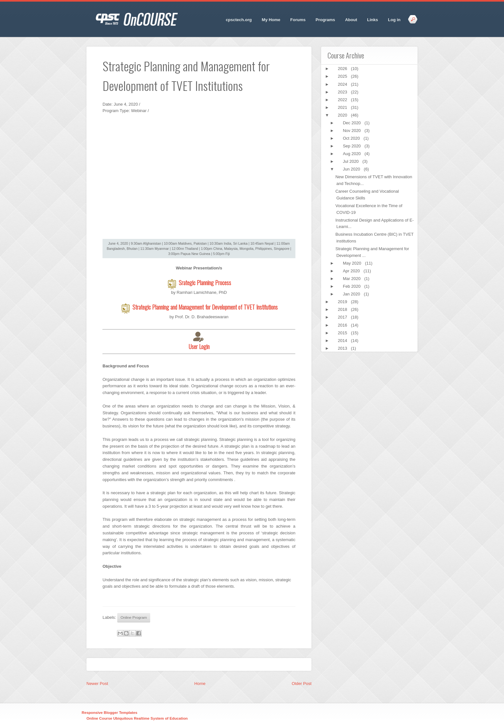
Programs (325, 19)
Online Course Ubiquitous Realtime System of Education (137, 718)
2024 (343, 84)
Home (200, 683)
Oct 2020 (352, 138)
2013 (343, 348)
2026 (343, 68)
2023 (343, 92)
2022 (343, 99)
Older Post (301, 683)
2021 (343, 107)
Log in (394, 19)
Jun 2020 (352, 169)
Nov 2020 (352, 130)
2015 (343, 332)
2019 (343, 301)
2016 (343, 325)
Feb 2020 (352, 286)
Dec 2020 (352, 122)
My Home (271, 19)
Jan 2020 (352, 294)
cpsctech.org (239, 19)
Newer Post (97, 683)
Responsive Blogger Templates (109, 712)
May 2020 (353, 263)
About (351, 19)
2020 (343, 115)
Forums (298, 19)
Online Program (134, 617)
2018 (343, 309)
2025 (343, 76)
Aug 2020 (352, 153)
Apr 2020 (352, 270)
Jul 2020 (351, 161)
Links (372, 19)
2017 (343, 317)
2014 (343, 340)
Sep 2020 (352, 146)
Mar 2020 (352, 278)
